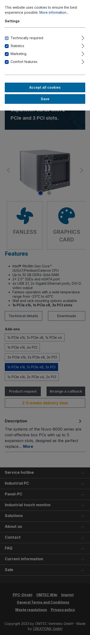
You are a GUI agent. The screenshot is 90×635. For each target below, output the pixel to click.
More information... (53, 12)
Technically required (27, 38)
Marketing (18, 54)
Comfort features (24, 62)
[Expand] (83, 37)
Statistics (17, 46)
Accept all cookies (45, 87)
